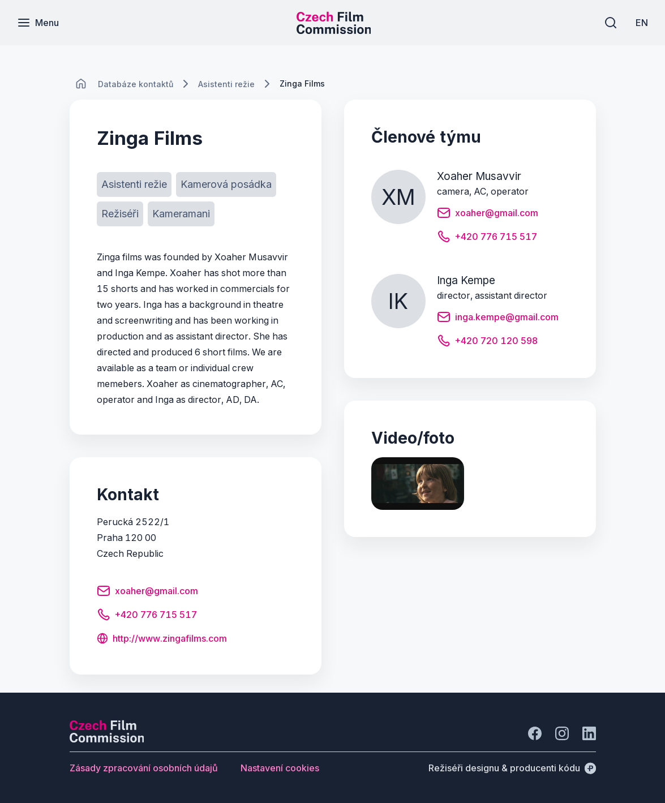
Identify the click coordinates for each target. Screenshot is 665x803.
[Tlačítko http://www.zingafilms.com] (162, 639)
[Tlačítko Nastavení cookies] (280, 768)
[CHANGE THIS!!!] (81, 83)
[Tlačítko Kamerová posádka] (226, 184)
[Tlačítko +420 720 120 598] (487, 342)
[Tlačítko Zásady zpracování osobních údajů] (144, 768)
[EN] (641, 22)
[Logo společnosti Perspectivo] (107, 739)
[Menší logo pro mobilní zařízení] (334, 30)
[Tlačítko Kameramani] (181, 214)
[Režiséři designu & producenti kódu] (512, 768)
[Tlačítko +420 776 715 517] (147, 616)
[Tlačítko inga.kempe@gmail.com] (498, 318)
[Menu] (38, 22)
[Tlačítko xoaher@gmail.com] (147, 592)
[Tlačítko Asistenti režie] (134, 184)
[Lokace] (135, 84)
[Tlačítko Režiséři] (120, 214)
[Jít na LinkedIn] (589, 733)
